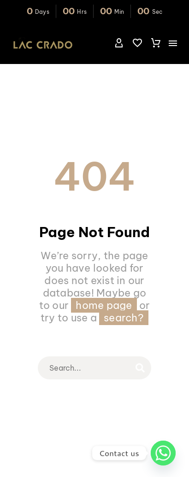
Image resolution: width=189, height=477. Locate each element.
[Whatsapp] (163, 453)
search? (124, 317)
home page (104, 305)
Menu (173, 43)
